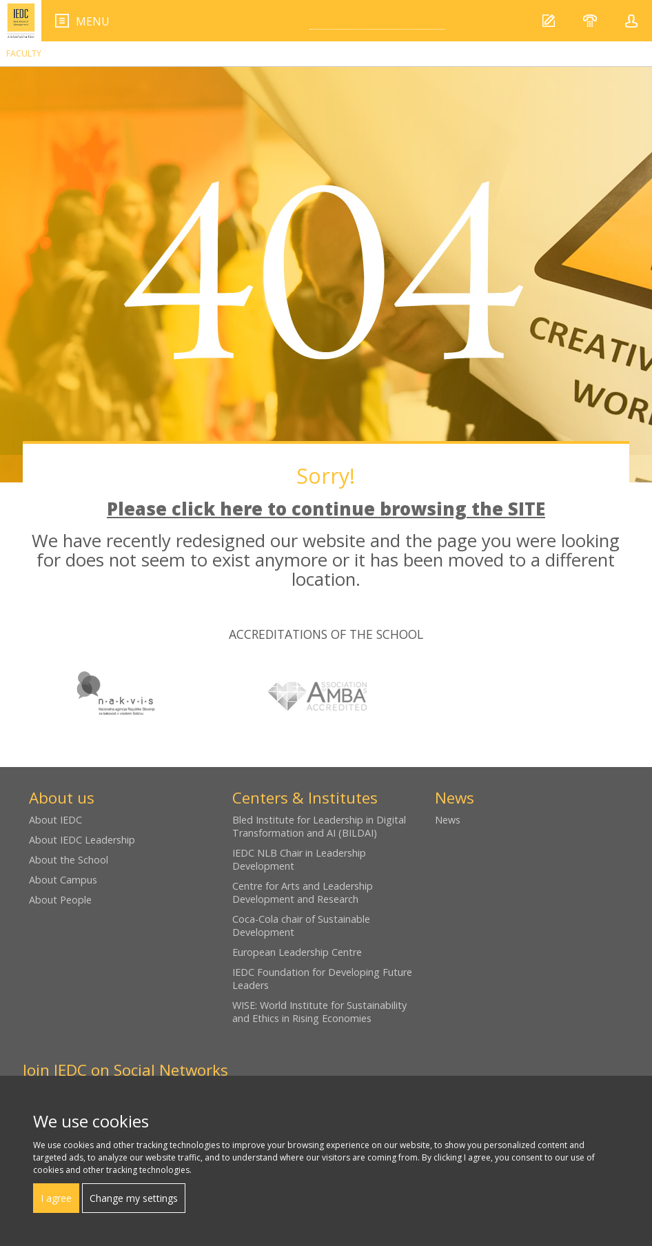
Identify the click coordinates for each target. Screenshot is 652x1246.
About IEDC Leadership (82, 839)
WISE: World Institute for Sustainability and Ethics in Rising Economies (319, 1012)
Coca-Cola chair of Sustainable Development (301, 925)
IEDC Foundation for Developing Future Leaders (322, 979)
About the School (68, 859)
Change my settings (134, 1198)
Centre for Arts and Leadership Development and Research (302, 892)
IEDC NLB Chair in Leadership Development (299, 859)
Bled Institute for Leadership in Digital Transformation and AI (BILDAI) (319, 826)
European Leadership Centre (297, 952)
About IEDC (55, 819)
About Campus (63, 879)
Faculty (23, 53)
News (447, 819)
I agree (56, 1198)
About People (60, 899)
